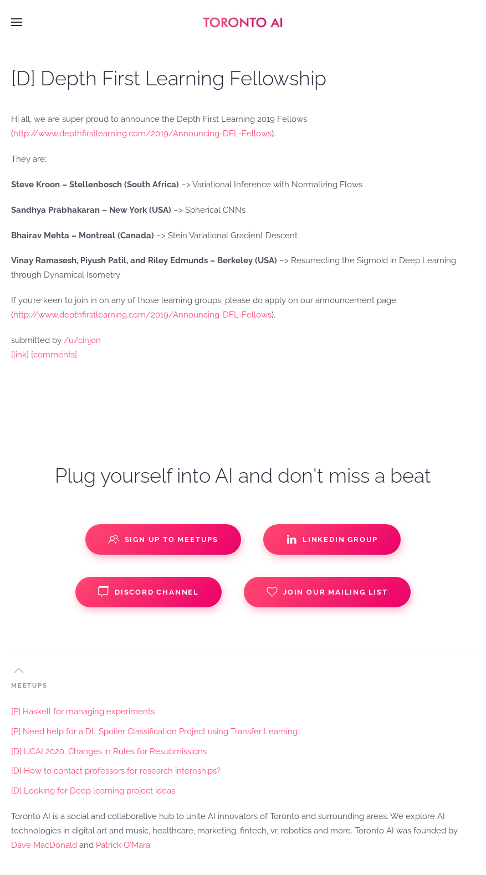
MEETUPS (29, 685)
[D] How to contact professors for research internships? (116, 771)
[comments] (54, 355)
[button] (16, 22)
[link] (20, 355)
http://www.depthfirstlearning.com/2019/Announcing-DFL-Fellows (142, 134)
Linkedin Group (332, 539)
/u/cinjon (82, 340)
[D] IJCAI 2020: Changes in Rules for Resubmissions (109, 751)
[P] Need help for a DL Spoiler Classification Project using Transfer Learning (154, 731)
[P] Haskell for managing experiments (83, 712)
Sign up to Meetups (163, 539)
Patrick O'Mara (123, 845)
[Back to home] (243, 22)
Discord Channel (148, 591)
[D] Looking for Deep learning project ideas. (94, 791)
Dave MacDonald (44, 845)
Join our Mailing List (327, 591)
